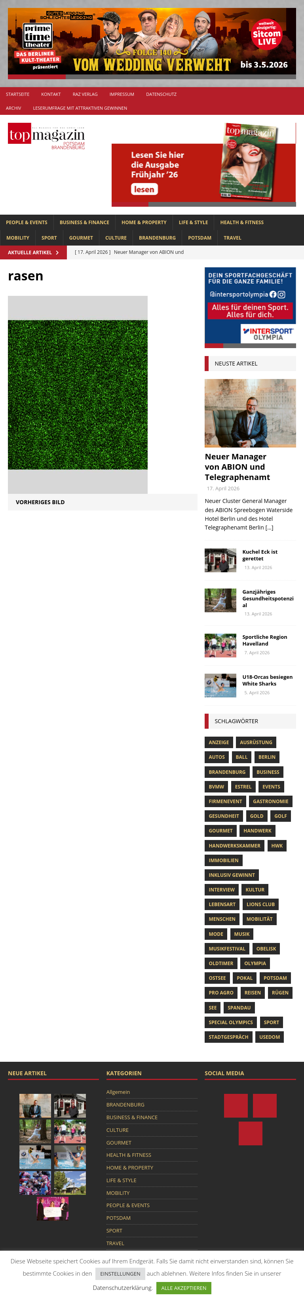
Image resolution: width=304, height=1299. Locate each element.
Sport (271, 1022)
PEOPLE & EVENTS (27, 222)
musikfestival (227, 948)
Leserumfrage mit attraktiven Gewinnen (80, 108)
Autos (216, 757)
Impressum (122, 94)
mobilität (260, 919)
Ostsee (217, 978)
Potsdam (275, 978)
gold (257, 816)
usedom (269, 1037)
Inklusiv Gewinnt (232, 875)
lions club (261, 904)
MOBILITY (17, 237)
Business (267, 772)
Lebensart (222, 904)
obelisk (266, 948)
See (213, 1007)
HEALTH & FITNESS (242, 222)
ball (242, 757)
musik (242, 934)
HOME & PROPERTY (144, 222)
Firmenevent (225, 801)
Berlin (267, 757)
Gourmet (220, 830)
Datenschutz (161, 94)
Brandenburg (227, 772)
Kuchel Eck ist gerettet (259, 555)
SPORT (49, 237)
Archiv (13, 108)
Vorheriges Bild (40, 502)
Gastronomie (270, 801)
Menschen (222, 919)
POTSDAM (199, 237)
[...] (269, 527)
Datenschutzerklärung (122, 1287)
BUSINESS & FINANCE (84, 222)
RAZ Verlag (85, 94)
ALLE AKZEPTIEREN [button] (183, 1287)
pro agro (221, 992)
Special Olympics (231, 1022)
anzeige (219, 742)
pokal (245, 978)
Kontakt (51, 94)
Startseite (17, 94)
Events (271, 786)
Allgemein (118, 1091)
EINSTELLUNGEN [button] (120, 1273)
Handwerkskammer (234, 845)
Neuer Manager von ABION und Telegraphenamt (237, 466)
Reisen (253, 992)
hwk (277, 845)
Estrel (243, 786)
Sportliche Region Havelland (264, 640)
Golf (280, 816)
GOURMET (81, 237)
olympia (255, 963)
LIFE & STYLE (193, 222)
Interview (221, 889)
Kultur (254, 889)
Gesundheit (224, 816)
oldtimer (221, 963)
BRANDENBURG (157, 237)
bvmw (216, 786)
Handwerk (257, 830)
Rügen (280, 992)
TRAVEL (232, 237)
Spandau (239, 1007)
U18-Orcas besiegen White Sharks (267, 680)
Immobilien (223, 860)
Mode (216, 934)
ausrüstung (256, 742)
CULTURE (116, 237)
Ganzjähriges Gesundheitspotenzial (268, 598)
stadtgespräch (228, 1037)
